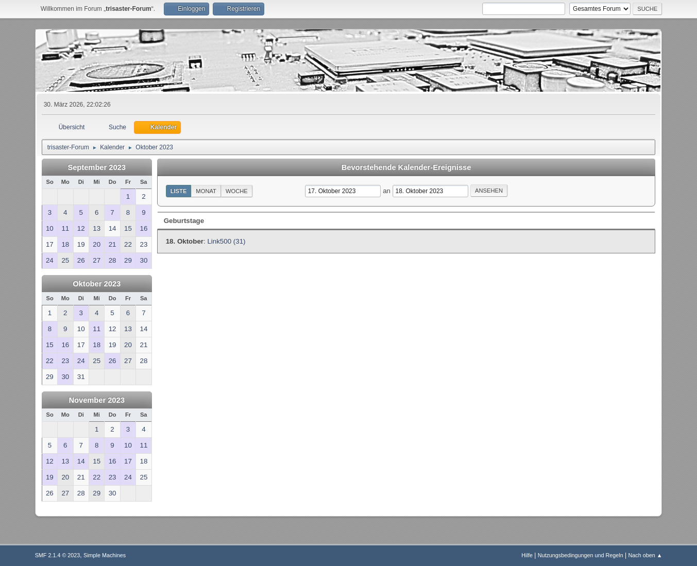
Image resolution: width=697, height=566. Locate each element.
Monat (206, 191)
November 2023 (96, 400)
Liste (179, 191)
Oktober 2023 (97, 284)
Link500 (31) (226, 241)
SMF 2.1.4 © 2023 (57, 555)
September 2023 (96, 167)
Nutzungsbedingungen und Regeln (580, 555)
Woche (237, 191)
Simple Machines (104, 555)
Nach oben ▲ (645, 555)
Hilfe (527, 555)
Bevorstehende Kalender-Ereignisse (406, 167)
